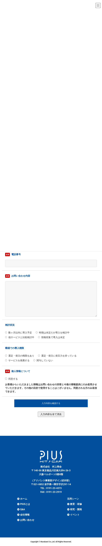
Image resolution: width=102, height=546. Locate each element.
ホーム (23, 498)
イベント (75, 514)
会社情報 (25, 514)
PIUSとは (25, 504)
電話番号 (13, 254)
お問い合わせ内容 (17, 276)
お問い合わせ (27, 520)
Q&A (22, 509)
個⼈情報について (17, 371)
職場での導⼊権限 (14, 348)
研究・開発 (76, 509)
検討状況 (10, 325)
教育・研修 (76, 504)
